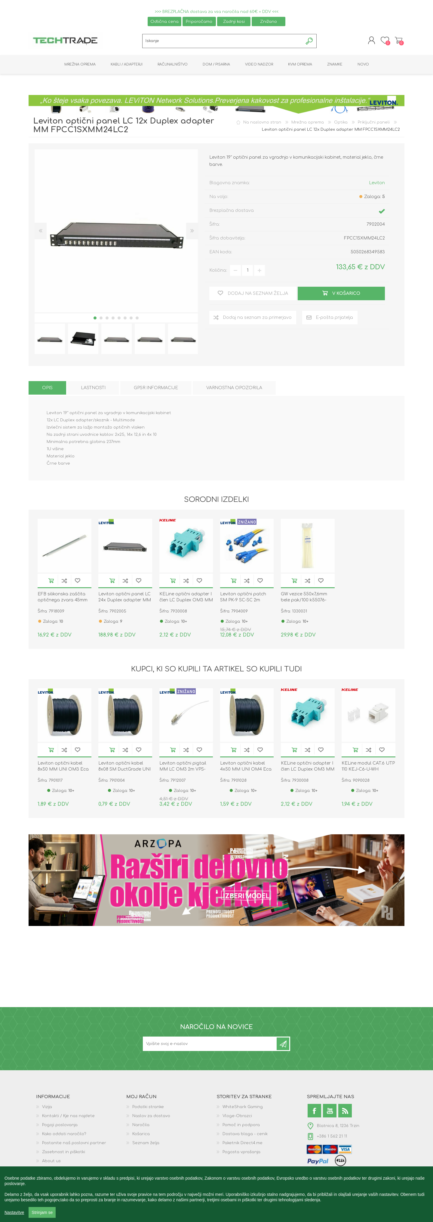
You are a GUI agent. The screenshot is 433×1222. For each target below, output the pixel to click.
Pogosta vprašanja (241, 1153)
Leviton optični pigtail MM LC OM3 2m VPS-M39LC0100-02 (182, 770)
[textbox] (223, 41)
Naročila (140, 1126)
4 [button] (113, 319)
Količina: (218, 271)
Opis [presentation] (47, 389)
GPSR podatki (55, 1171)
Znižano (268, 21)
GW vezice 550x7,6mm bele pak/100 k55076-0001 (304, 601)
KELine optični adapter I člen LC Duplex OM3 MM (186, 598)
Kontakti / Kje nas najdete (68, 1117)
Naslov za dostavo (151, 1117)
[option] (49, 340)
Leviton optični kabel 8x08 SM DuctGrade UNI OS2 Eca (124, 770)
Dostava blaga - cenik (245, 1135)
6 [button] (125, 319)
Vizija (47, 1108)
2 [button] (101, 319)
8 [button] (137, 319)
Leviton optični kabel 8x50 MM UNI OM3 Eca (63, 767)
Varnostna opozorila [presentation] (234, 389)
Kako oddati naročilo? (64, 1135)
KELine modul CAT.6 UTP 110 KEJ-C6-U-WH (368, 767)
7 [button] (131, 319)
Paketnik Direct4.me (243, 1144)
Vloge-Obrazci (237, 1117)
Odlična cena (164, 21)
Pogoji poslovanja (60, 1126)
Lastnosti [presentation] (93, 389)
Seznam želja (145, 1144)
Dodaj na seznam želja (77, 581)
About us (51, 1162)
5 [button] (119, 319)
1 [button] (95, 319)
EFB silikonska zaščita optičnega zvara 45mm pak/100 (63, 601)
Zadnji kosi (234, 21)
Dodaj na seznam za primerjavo (64, 581)
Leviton (377, 184)
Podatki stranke (148, 1108)
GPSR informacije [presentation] (156, 389)
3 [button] (107, 319)
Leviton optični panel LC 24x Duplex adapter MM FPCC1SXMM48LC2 (124, 601)
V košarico (51, 581)
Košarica (397, 40)
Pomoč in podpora (241, 1126)
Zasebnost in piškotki (63, 1153)
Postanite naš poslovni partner (74, 1144)
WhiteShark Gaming (243, 1108)
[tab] (47, 389)
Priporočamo (199, 21)
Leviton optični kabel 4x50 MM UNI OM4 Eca (246, 767)
